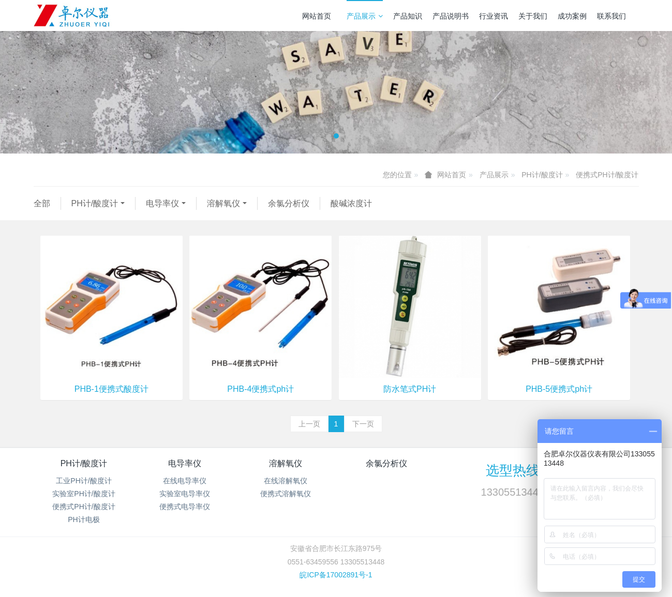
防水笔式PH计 (409, 389)
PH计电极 (83, 519)
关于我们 (532, 16)
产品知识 (407, 16)
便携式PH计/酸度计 (607, 175)
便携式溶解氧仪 (285, 493)
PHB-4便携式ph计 (260, 389)
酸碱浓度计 (351, 203)
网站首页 (316, 16)
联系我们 (611, 16)
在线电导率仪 (184, 481)
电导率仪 (162, 203)
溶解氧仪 (223, 203)
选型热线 (513, 470)
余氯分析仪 (288, 203)
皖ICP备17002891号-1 (336, 575)
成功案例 (572, 16)
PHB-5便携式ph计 (559, 389)
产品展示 (365, 16)
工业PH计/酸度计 (83, 481)
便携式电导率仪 (184, 506)
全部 (42, 203)
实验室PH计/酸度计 (83, 493)
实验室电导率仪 (184, 493)
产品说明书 (450, 16)
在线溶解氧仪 (285, 481)
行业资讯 (493, 16)
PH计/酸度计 (541, 175)
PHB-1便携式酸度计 (111, 389)
